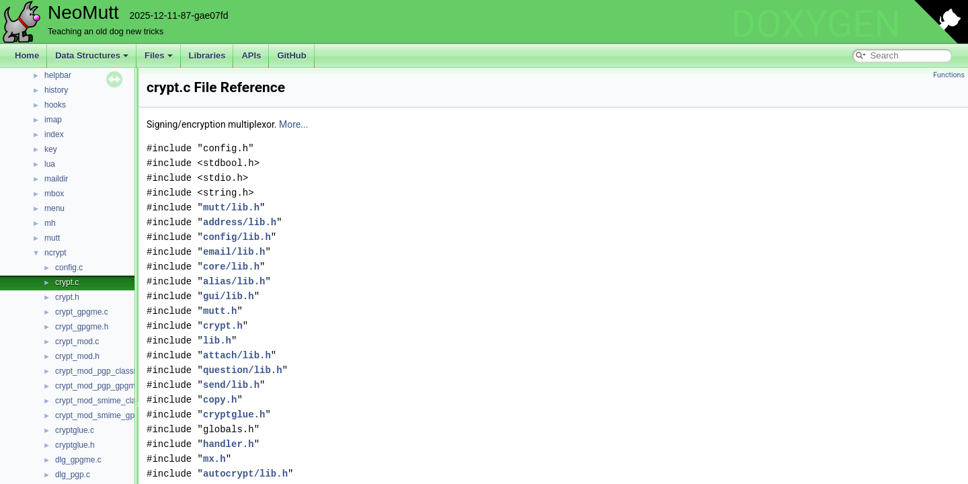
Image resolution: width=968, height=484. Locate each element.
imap (53, 119)
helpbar (57, 75)
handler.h (228, 444)
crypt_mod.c (77, 341)
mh (50, 223)
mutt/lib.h (231, 207)
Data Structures (91, 55)
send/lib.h (231, 384)
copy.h (220, 399)
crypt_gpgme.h (81, 326)
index (54, 134)
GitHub (291, 55)
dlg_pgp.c (72, 474)
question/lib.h (242, 370)
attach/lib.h (237, 355)
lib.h (217, 340)
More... (293, 124)
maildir (56, 179)
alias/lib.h (234, 281)
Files (159, 55)
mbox (54, 193)
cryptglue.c (74, 430)
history (56, 90)
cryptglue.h (75, 445)
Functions (949, 75)
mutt (52, 238)
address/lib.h (239, 222)
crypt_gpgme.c (81, 312)
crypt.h (67, 297)
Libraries (207, 55)
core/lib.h (231, 266)
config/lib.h (237, 237)
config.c (69, 267)
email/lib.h (234, 251)
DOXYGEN (816, 24)
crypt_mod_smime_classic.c (105, 400)
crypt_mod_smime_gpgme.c (106, 415)
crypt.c (67, 282)
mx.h (214, 458)
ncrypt (55, 252)
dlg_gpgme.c (78, 460)
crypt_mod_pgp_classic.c (100, 371)
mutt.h (220, 311)
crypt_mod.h (77, 356)
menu (54, 208)
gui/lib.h (228, 296)
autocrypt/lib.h (245, 473)
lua (49, 164)
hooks (55, 105)
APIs (251, 55)
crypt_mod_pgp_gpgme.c (100, 386)
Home (27, 55)
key (50, 149)
